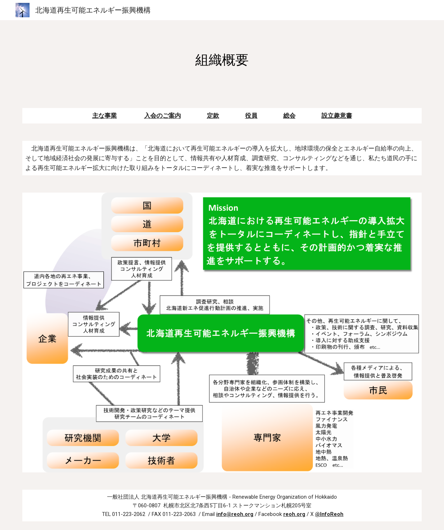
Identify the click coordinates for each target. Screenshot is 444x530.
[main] (222, 60)
